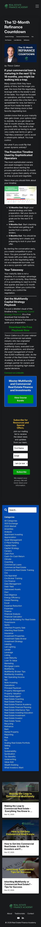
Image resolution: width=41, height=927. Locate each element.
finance (7, 611)
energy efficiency (12, 597)
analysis (8, 532)
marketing (9, 663)
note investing (10, 682)
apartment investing (13, 534)
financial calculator (13, 617)
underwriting (10, 759)
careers (8, 551)
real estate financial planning (17, 707)
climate (7, 559)
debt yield (9, 586)
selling (7, 745)
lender (7, 650)
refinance (26, 40)
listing (7, 655)
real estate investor (13, 718)
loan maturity (17, 40)
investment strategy (13, 641)
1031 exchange (11, 523)
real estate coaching (14, 699)
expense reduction (13, 606)
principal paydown (12, 688)
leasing (7, 644)
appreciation (10, 537)
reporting (8, 734)
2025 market (10, 526)
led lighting (10, 647)
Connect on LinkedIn (14, 373)
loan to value (10, 660)
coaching (8, 562)
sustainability (10, 751)
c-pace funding (11, 543)
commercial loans (12, 564)
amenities (8, 529)
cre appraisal (10, 575)
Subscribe (21, 472)
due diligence (10, 595)
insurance (8, 633)
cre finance (8, 40)
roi (5, 740)
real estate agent (12, 696)
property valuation (12, 693)
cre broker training (13, 578)
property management (14, 691)
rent (6, 729)
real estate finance (13, 702)
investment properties (14, 636)
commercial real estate (22, 36)
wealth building (11, 765)
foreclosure (9, 622)
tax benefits (10, 756)
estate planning (11, 600)
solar (6, 748)
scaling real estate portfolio (17, 743)
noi (5, 680)
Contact (30, 913)
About (9, 913)
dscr (6, 592)
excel (6, 603)
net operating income (14, 677)
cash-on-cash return (14, 556)
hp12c (7, 625)
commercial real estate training (19, 570)
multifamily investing (13, 674)
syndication (9, 754)
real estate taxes (12, 721)
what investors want (13, 767)
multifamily (9, 669)
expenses (8, 608)
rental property (11, 732)
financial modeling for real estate (19, 619)
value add (9, 762)
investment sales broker (15, 639)
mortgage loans (11, 666)
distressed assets (12, 589)
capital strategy (9, 36)
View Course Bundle (20, 399)
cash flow (9, 553)
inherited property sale (14, 628)
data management (12, 584)
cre (32, 36)
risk (6, 737)
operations (9, 685)
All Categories (10, 521)
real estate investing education (18, 713)
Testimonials (20, 913)
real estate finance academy (17, 704)
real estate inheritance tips (17, 710)
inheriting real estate (14, 630)
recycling (8, 724)
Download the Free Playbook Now (20, 329)
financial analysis (12, 614)
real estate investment (14, 715)
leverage (8, 652)
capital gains (10, 545)
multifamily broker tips (14, 671)
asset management (13, 540)
